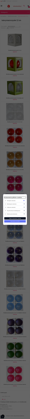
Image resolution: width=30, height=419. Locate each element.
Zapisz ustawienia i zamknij (15, 218)
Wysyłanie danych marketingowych (13, 210)
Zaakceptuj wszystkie (15, 221)
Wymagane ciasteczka (11, 200)
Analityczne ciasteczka (11, 207)
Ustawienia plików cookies (13, 197)
